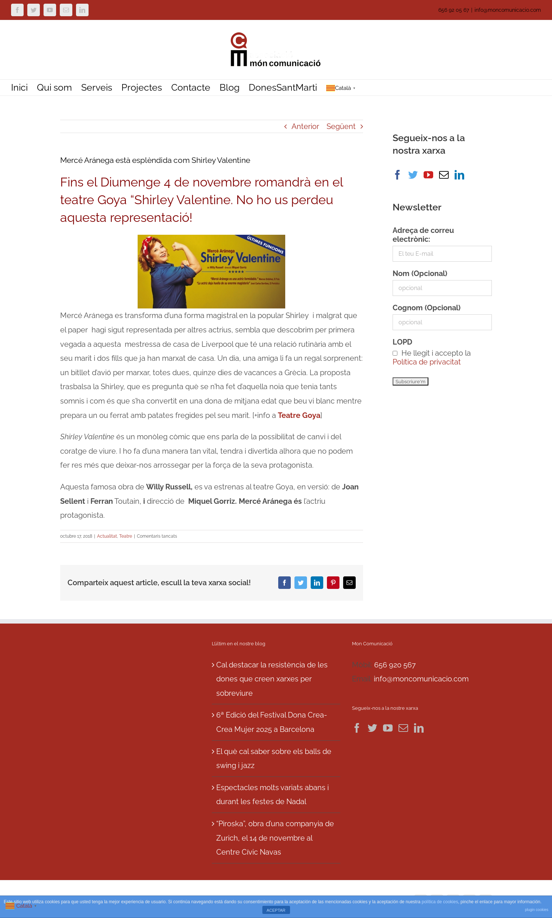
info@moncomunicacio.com (508, 10)
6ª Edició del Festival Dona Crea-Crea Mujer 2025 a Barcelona (271, 722)
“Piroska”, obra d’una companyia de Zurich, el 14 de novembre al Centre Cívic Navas (275, 837)
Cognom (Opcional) (426, 307)
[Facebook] (397, 174)
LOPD (402, 342)
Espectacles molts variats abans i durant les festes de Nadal (272, 794)
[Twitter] (413, 174)
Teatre (125, 536)
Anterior (305, 126)
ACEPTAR (275, 910)
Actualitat (107, 536)
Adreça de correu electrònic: (423, 235)
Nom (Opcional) (420, 273)
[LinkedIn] (459, 174)
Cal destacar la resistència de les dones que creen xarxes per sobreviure (272, 679)
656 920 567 (395, 664)
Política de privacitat (427, 361)
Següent (341, 126)
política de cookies (440, 901)
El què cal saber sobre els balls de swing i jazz (273, 758)
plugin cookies (536, 910)
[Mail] (444, 174)
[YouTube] (428, 174)
